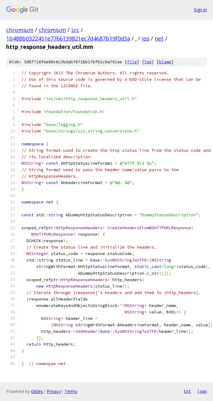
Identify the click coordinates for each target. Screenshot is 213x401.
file (132, 62)
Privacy (54, 391)
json (202, 391)
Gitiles (37, 391)
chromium (19, 29)
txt (187, 391)
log (148, 62)
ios (145, 38)
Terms (70, 391)
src (75, 29)
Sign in (200, 10)
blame (165, 62)
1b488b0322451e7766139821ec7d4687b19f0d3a (68, 38)
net (159, 38)
